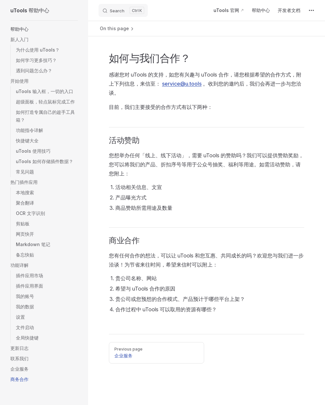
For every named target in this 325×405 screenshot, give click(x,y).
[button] (44, 29)
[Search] (123, 10)
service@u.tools (182, 83)
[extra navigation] (311, 10)
